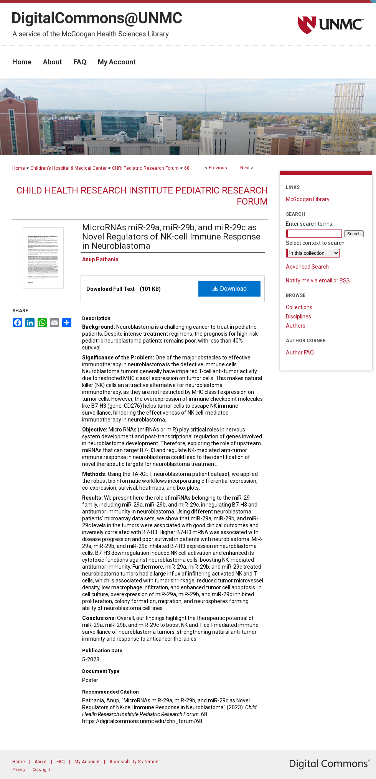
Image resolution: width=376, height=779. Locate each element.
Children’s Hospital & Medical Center (68, 168)
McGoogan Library (308, 199)
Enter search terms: (309, 224)
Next (245, 168)
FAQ (60, 761)
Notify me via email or (318, 280)
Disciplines (298, 316)
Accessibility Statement (134, 761)
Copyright (41, 770)
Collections (299, 307)
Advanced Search (307, 267)
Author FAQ (300, 352)
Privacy (18, 770)
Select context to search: (316, 243)
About (41, 761)
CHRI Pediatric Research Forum (145, 168)
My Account (87, 761)
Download (230, 288)
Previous (218, 168)
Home (18, 168)
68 (187, 168)
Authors (295, 326)
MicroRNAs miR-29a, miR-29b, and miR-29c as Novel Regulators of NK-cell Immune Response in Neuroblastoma (171, 237)
